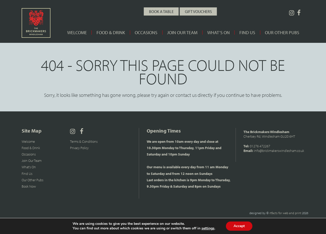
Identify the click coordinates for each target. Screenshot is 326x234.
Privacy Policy (79, 148)
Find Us (247, 32)
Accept (239, 226)
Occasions (146, 32)
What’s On (218, 32)
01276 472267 (260, 146)
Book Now (29, 186)
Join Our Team (182, 32)
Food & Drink (111, 32)
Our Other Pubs (282, 32)
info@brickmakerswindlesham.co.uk (279, 150)
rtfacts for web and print (285, 213)
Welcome (77, 32)
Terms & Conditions (84, 141)
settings (207, 228)
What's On (29, 167)
